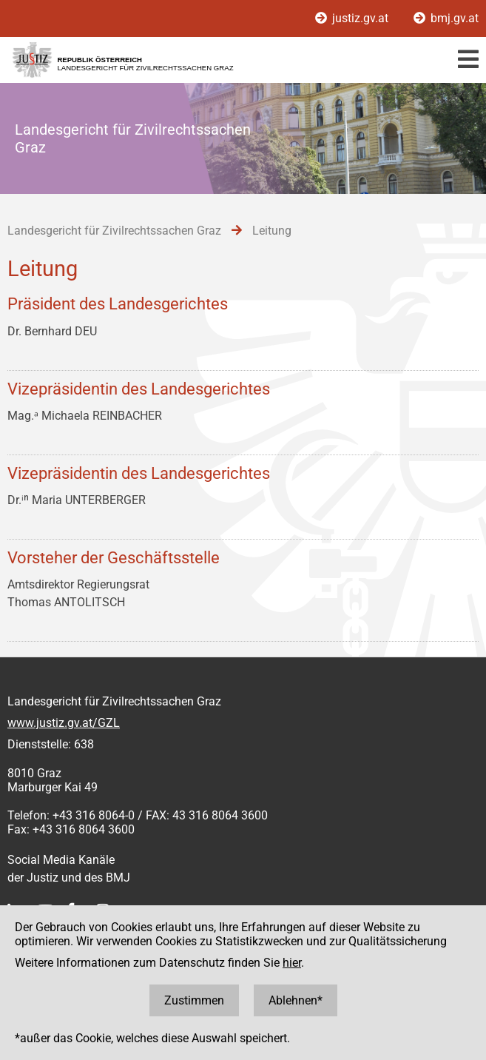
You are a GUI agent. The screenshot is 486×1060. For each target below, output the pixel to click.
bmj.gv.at (446, 18)
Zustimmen (194, 1000)
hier (292, 963)
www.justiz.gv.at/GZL (63, 723)
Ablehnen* (296, 1000)
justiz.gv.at (353, 18)
